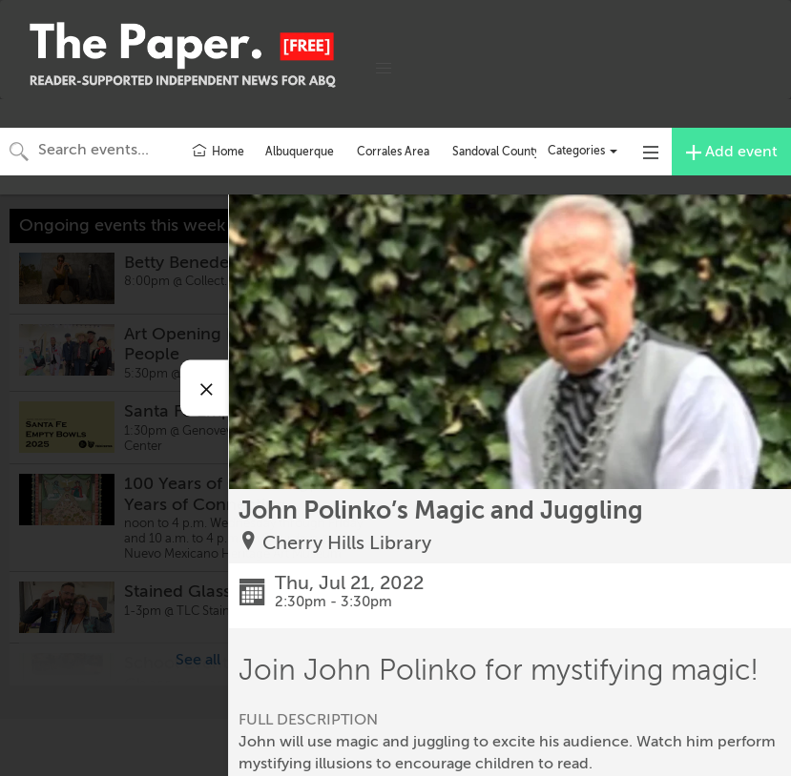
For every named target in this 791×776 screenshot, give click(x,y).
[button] (383, 68)
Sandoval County (496, 151)
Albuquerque (299, 151)
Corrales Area (393, 151)
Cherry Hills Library (346, 543)
